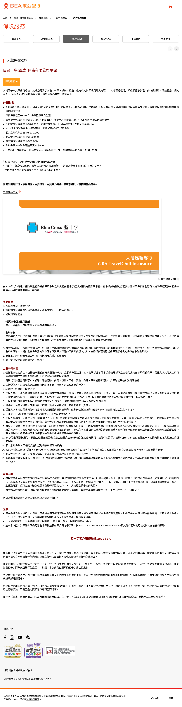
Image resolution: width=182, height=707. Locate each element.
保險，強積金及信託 (23, 18)
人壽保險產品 (46, 39)
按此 (37, 290)
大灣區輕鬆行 (79, 18)
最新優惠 (16, 39)
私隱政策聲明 (32, 699)
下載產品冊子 (12, 192)
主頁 (5, 18)
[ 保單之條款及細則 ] (168, 279)
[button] (176, 48)
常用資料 (165, 39)
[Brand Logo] (22, 6)
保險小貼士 (106, 39)
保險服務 (43, 18)
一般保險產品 (60, 18)
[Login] (170, 6)
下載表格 (136, 39)
